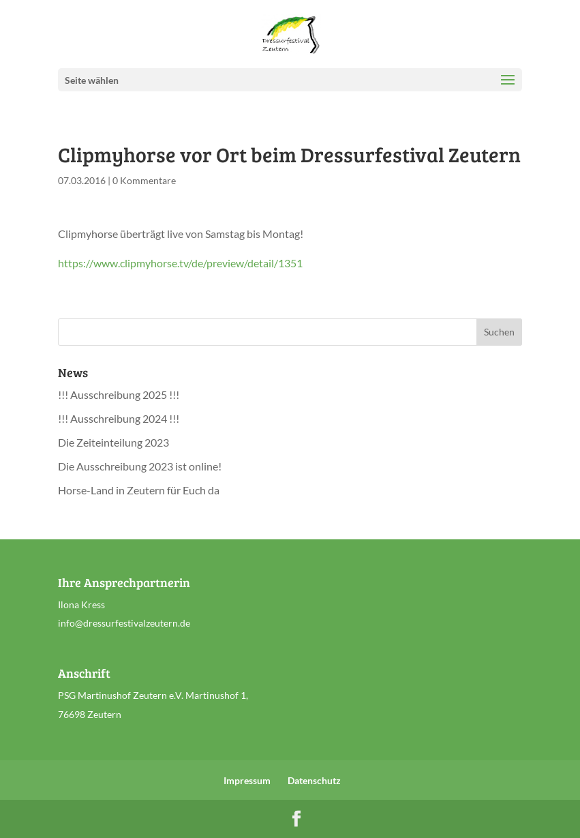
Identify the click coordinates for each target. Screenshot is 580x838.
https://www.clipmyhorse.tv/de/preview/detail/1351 (180, 262)
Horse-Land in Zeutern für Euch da (138, 489)
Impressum (247, 780)
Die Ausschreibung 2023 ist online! (140, 466)
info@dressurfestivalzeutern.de (124, 623)
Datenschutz (314, 780)
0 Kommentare (144, 180)
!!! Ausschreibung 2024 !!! (118, 418)
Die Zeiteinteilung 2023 (113, 442)
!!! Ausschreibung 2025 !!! (118, 394)
